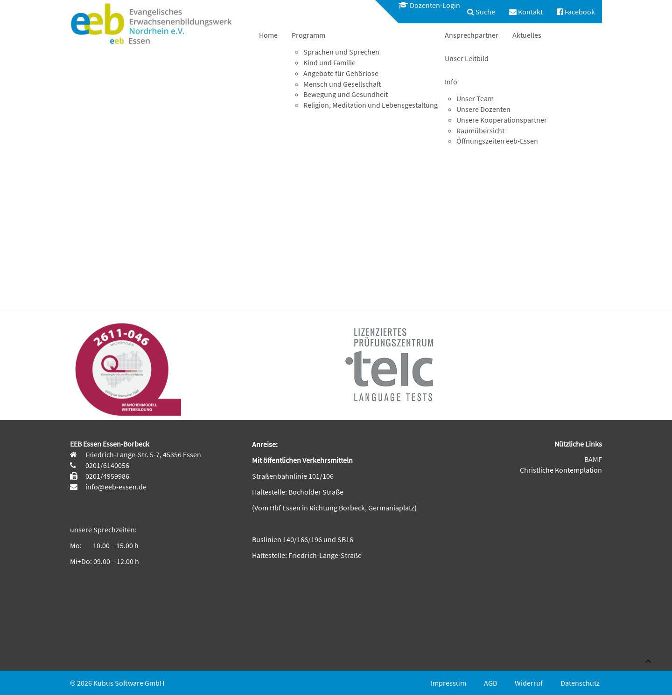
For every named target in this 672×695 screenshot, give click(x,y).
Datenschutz (580, 683)
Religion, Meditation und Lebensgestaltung (370, 105)
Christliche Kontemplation (561, 470)
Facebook (576, 11)
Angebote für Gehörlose (340, 73)
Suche (481, 11)
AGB (490, 683)
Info (451, 81)
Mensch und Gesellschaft (342, 84)
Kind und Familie (329, 62)
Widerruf (529, 683)
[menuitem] (424, 5)
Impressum (448, 683)
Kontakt (526, 11)
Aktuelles (526, 35)
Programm (308, 35)
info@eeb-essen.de (115, 486)
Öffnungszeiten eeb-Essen (497, 140)
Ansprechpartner (471, 35)
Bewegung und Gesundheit (345, 94)
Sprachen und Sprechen (341, 51)
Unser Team (475, 98)
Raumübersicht (480, 130)
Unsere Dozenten (483, 109)
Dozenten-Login (429, 5)
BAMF (593, 459)
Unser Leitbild (467, 58)
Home (268, 35)
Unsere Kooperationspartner (501, 119)
